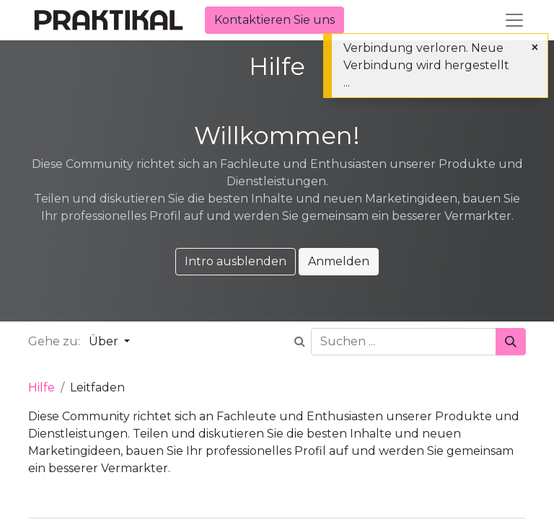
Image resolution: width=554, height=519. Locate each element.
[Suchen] (511, 341)
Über (105, 341)
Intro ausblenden (235, 261)
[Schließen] (535, 47)
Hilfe (41, 387)
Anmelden (338, 261)
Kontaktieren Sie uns (274, 20)
